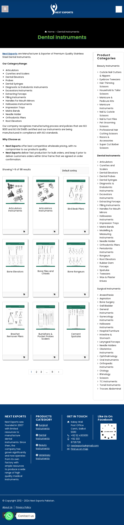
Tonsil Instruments (110, 385)
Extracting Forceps (110, 201)
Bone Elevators (15, 271)
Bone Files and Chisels (46, 272)
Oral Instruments (109, 359)
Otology (104, 370)
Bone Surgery (107, 302)
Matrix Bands (107, 226)
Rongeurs (105, 255)
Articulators (106, 162)
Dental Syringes (108, 180)
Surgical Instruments (108, 288)
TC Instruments (108, 381)
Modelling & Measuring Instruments (106, 234)
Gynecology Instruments (106, 318)
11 (52, 372)
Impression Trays (109, 223)
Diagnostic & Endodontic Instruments (107, 187)
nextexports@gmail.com (85, 445)
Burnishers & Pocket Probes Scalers (46, 336)
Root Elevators (108, 259)
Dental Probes (107, 176)
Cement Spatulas (76, 335)
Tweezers (105, 273)
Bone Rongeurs (76, 271)
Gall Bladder (106, 305)
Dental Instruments (108, 155)
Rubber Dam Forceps (107, 264)
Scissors (104, 378)
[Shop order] (74, 170)
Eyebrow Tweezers (110, 79)
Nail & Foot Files (108, 119)
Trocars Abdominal (110, 388)
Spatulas (104, 270)
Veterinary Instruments (43, 456)
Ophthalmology (108, 356)
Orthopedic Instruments (106, 365)
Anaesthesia (107, 295)
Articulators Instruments (15, 209)
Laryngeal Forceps (110, 341)
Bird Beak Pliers (76, 208)
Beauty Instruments (108, 65)
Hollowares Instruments (106, 217)
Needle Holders (108, 345)
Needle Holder (107, 241)
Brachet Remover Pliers (15, 335)
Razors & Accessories (106, 138)
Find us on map (79, 449)
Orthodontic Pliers (110, 244)
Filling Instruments (110, 205)
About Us (7, 507)
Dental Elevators (109, 172)
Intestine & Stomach (106, 336)
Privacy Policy (23, 507)
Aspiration (105, 298)
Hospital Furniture (109, 330)
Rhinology (105, 374)
